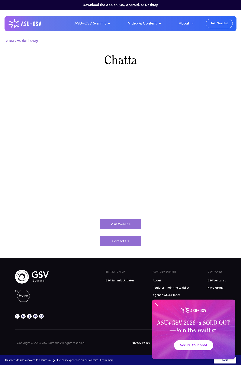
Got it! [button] (224, 360)
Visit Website (120, 224)
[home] (25, 23)
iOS (121, 5)
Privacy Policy (140, 343)
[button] (92, 23)
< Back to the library (21, 41)
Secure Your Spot (193, 345)
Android (132, 5)
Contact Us (120, 241)
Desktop (151, 5)
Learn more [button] (107, 360)
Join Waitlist (219, 23)
